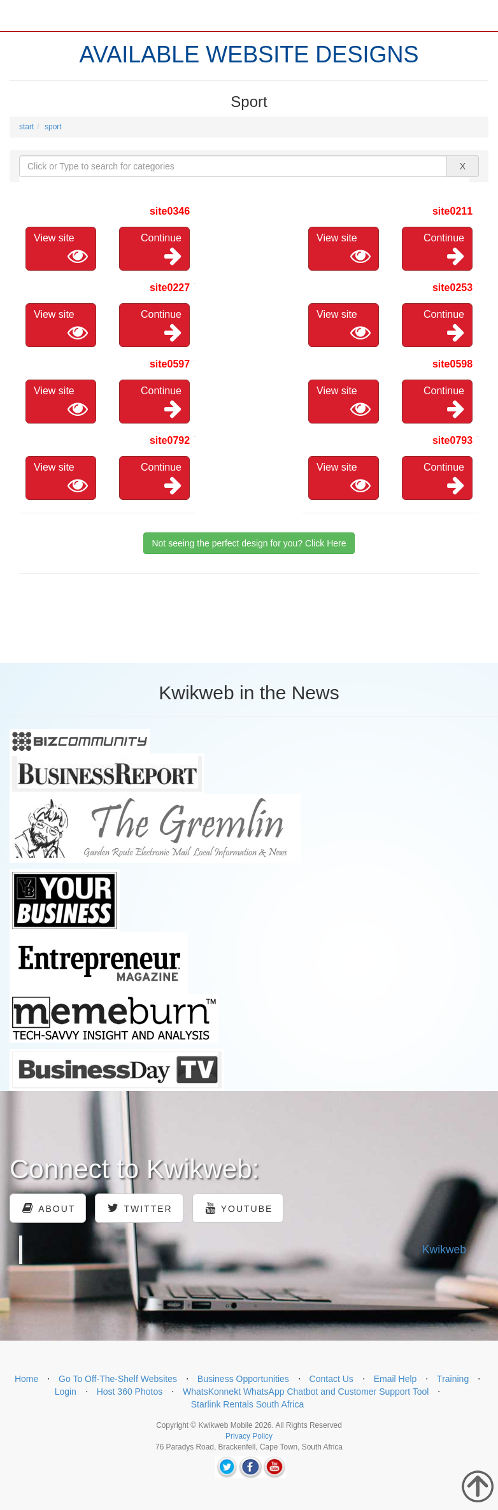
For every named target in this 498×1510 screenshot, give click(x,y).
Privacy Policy (249, 1436)
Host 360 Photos (130, 1391)
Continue (161, 249)
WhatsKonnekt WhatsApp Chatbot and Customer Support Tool (306, 1391)
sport (53, 126)
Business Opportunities (243, 1379)
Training (453, 1379)
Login (65, 1391)
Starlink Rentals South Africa (247, 1404)
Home (26, 1379)
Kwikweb (444, 1249)
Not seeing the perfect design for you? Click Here (249, 543)
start (26, 126)
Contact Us (331, 1379)
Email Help (395, 1379)
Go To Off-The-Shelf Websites (118, 1379)
